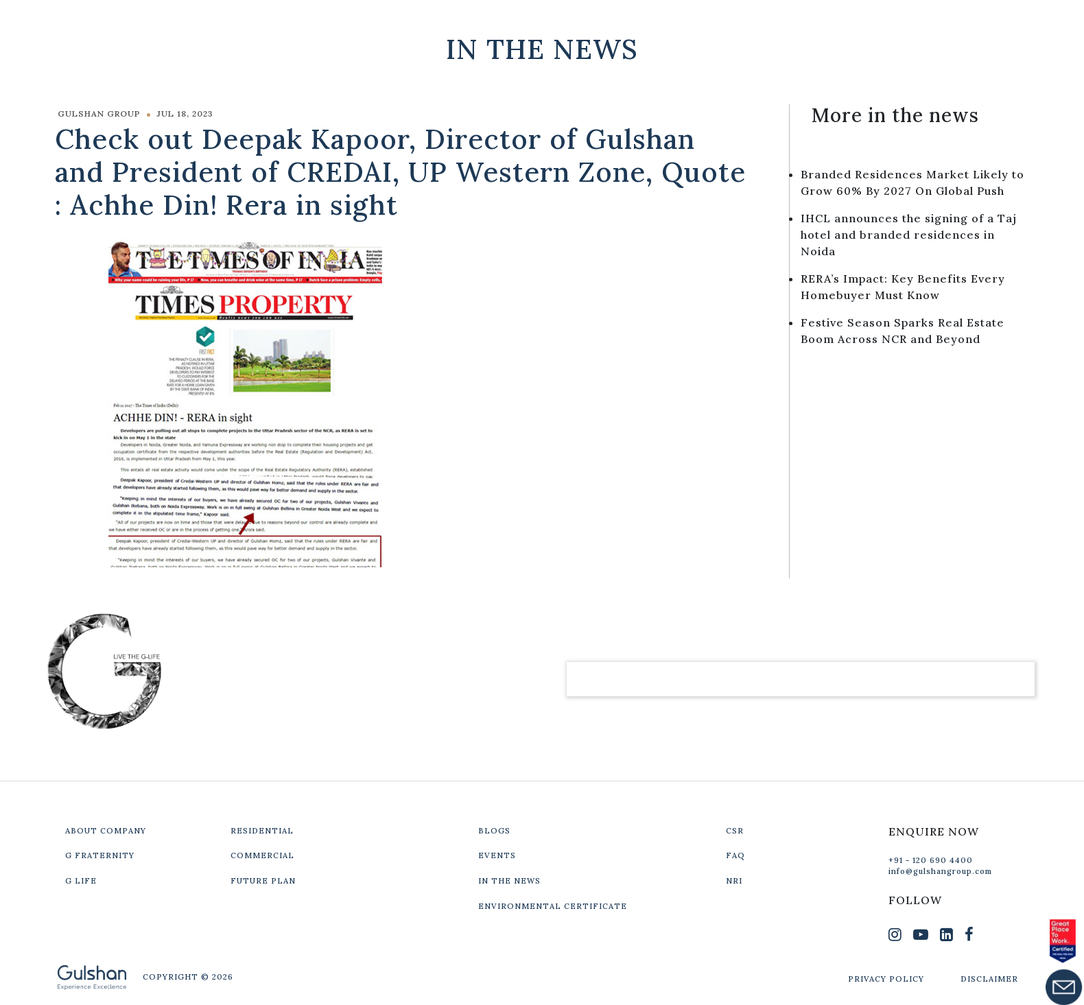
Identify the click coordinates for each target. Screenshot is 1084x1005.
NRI (734, 881)
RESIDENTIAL (262, 831)
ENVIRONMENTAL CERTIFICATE (552, 906)
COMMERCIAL (262, 855)
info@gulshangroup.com (940, 871)
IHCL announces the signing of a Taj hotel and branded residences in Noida (909, 234)
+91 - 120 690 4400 (930, 860)
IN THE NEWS (509, 881)
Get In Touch (937, 22)
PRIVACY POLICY (886, 979)
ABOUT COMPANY (105, 831)
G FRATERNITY (99, 855)
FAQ (735, 855)
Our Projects (806, 22)
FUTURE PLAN (263, 881)
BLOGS (494, 831)
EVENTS (497, 855)
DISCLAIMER (989, 979)
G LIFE (81, 881)
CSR (735, 831)
